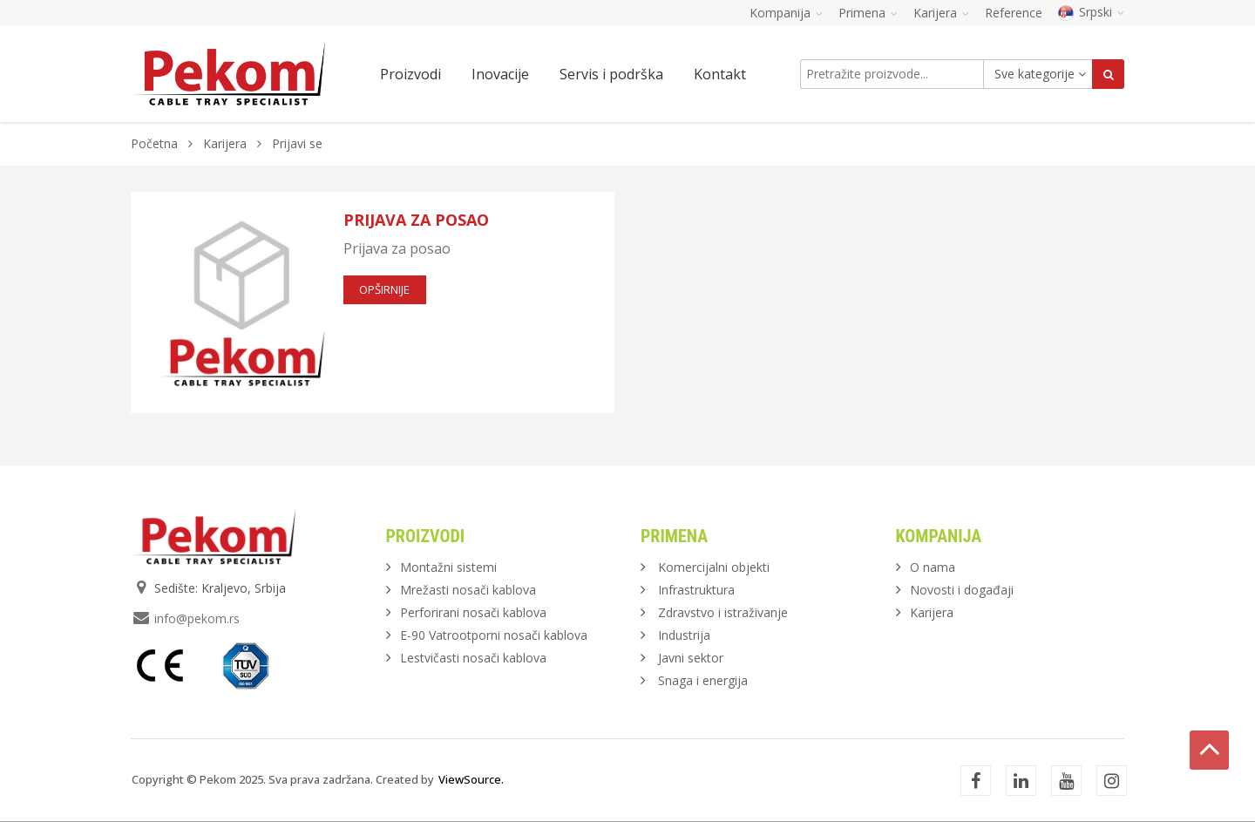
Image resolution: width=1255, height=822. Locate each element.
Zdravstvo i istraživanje (723, 612)
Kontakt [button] (720, 74)
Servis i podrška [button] (611, 74)
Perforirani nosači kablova (473, 612)
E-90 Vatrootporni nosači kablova (493, 635)
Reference (1013, 12)
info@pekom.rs (197, 618)
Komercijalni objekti (714, 567)
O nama (932, 567)
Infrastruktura (696, 589)
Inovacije (500, 74)
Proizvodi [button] (410, 74)
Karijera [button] (941, 12)
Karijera (225, 143)
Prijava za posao (416, 219)
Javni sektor (690, 657)
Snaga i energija (703, 680)
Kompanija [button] (786, 12)
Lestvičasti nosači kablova (473, 657)
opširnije (384, 289)
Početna (154, 143)
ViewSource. (471, 779)
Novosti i (962, 589)
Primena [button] (868, 12)
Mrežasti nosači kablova (468, 589)
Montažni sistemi (448, 567)
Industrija (684, 635)
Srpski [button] (1091, 11)
